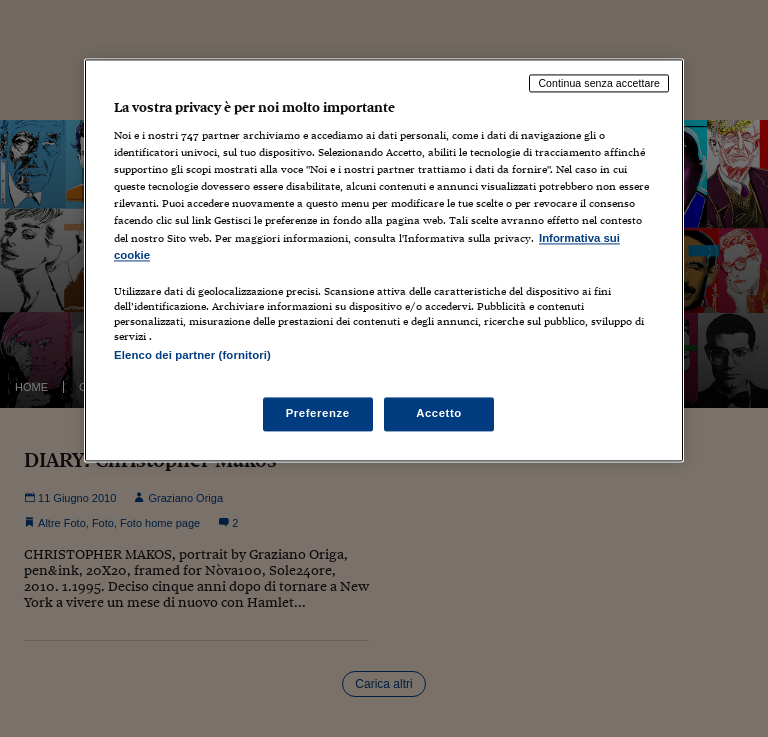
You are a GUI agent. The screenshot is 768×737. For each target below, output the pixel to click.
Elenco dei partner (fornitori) (192, 355)
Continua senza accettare (599, 83)
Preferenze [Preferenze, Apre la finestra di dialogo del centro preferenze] (318, 413)
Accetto (439, 413)
